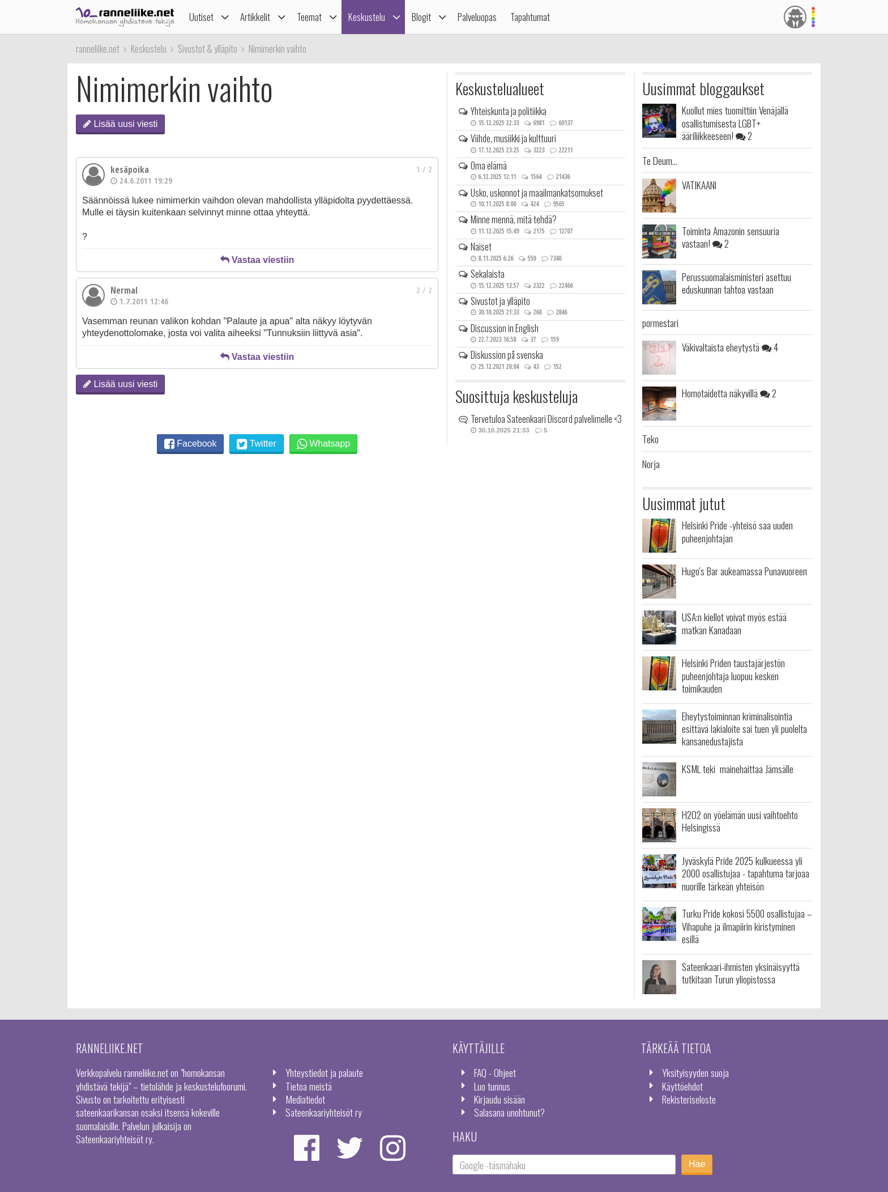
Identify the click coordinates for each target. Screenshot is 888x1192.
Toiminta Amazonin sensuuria (730, 237)
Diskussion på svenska (507, 355)
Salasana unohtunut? (509, 1112)
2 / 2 (424, 290)
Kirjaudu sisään (499, 1099)
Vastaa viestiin (257, 260)
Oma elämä (489, 165)
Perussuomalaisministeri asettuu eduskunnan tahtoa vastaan (736, 282)
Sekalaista (488, 274)
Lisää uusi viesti (120, 124)
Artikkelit (255, 17)
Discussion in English (505, 328)
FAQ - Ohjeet (495, 1072)
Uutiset (201, 17)
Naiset (481, 246)
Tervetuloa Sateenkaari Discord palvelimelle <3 (546, 419)
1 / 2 (424, 169)
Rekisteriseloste (689, 1099)
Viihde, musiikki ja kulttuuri (513, 138)
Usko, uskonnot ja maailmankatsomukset (537, 193)
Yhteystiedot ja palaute (324, 1072)
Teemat (309, 17)
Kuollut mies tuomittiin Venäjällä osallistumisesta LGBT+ (735, 123)
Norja (651, 463)
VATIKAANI (699, 184)
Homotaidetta (729, 392)
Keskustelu (366, 17)
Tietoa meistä (308, 1086)
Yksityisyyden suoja (695, 1072)
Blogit (421, 17)
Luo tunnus (492, 1086)
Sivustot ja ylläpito (500, 301)
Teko (650, 438)
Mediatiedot (305, 1099)
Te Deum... (659, 160)
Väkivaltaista (730, 347)
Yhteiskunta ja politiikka (509, 111)
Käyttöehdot (682, 1086)
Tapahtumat (530, 17)
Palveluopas (477, 17)
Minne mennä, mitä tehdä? (514, 219)
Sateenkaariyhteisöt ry (323, 1112)
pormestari (660, 322)
